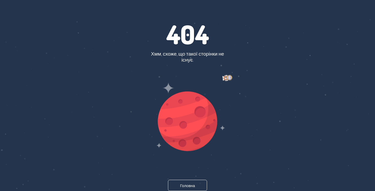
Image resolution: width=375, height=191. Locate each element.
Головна (187, 185)
